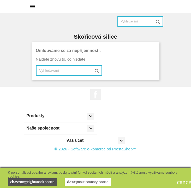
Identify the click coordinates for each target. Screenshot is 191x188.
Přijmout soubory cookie (87, 182)
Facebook (95, 94)
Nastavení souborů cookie (32, 182)
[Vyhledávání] (140, 21)
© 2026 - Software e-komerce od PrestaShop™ (96, 149)
